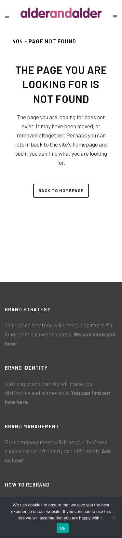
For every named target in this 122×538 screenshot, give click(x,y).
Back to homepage (61, 190)
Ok (62, 528)
